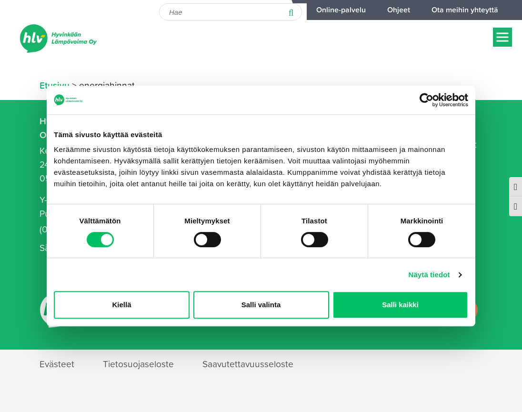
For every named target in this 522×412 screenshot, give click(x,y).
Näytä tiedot (429, 275)
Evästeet (57, 363)
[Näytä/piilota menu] (502, 36)
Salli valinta (261, 305)
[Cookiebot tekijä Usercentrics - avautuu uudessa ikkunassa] (426, 100)
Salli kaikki (400, 305)
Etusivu (55, 85)
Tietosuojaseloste (138, 363)
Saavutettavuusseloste (247, 363)
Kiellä (121, 305)
